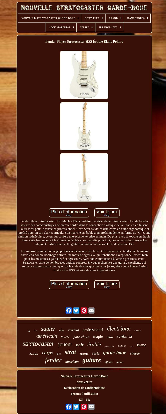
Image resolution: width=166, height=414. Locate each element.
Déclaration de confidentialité (84, 388)
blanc (141, 345)
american (72, 361)
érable (94, 344)
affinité (109, 362)
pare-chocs (81, 337)
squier (48, 329)
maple (98, 336)
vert (131, 346)
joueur (65, 344)
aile (61, 330)
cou (35, 330)
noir (80, 345)
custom (84, 353)
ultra (110, 337)
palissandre (109, 346)
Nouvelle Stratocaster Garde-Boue (84, 376)
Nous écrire (84, 382)
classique (33, 353)
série (95, 353)
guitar (120, 361)
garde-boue (114, 352)
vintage (137, 330)
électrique (119, 328)
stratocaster (38, 343)
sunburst (124, 336)
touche (65, 337)
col (29, 331)
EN (81, 399)
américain (46, 336)
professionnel (93, 330)
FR (88, 399)
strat (70, 351)
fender (53, 359)
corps (47, 352)
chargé (135, 353)
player (122, 346)
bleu (58, 353)
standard (73, 330)
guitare (92, 360)
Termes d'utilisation (84, 394)
